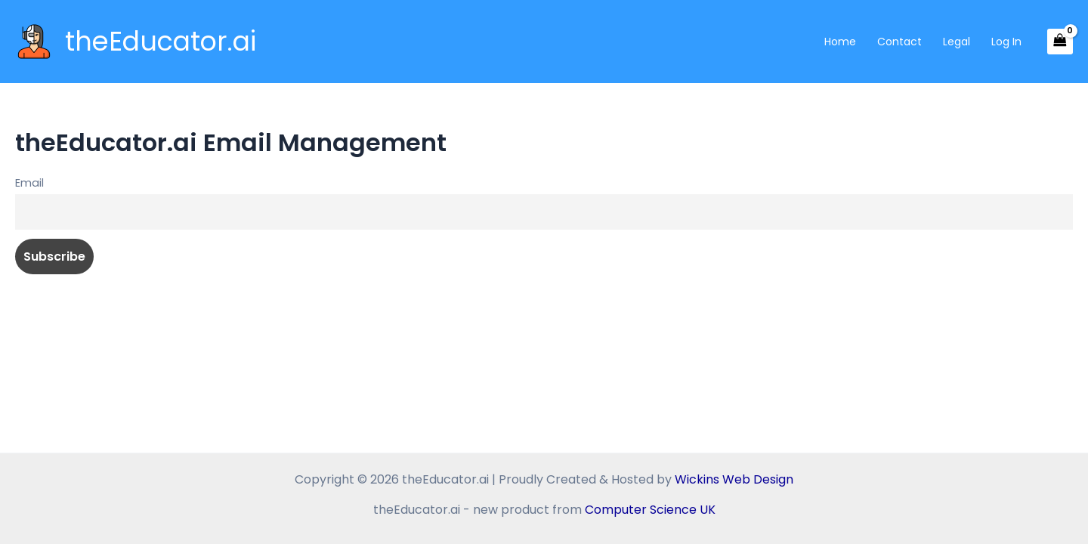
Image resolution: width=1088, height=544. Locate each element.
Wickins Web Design (734, 479)
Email (29, 182)
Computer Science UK (650, 509)
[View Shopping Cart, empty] (1060, 41)
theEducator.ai (160, 41)
